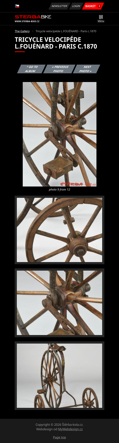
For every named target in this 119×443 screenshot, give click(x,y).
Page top (59, 437)
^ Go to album (31, 69)
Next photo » (86, 69)
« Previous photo (60, 69)
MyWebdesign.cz (70, 429)
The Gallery (22, 31)
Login (76, 6)
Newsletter (59, 6)
